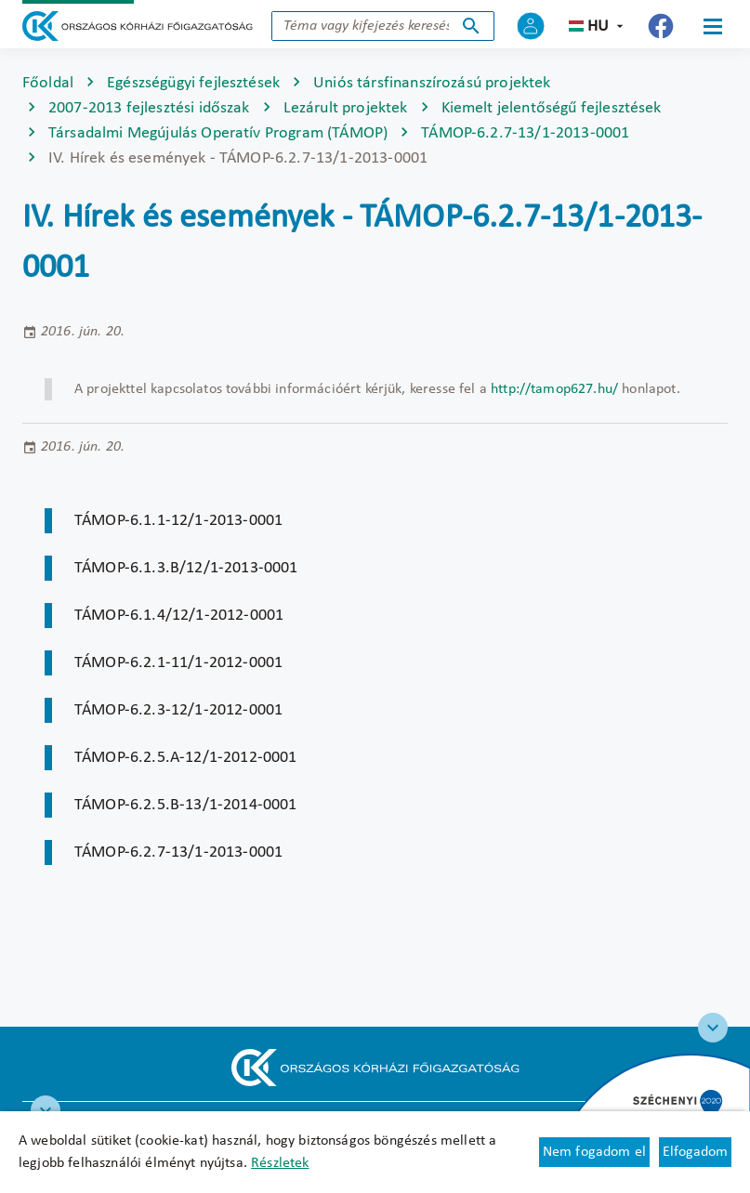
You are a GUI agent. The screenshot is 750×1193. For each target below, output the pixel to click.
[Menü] (713, 26)
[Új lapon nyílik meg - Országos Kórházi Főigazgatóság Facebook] (661, 26)
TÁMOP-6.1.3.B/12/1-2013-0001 (185, 568)
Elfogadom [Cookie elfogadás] (695, 1152)
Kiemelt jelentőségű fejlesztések (551, 108)
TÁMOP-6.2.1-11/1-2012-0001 (178, 663)
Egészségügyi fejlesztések (193, 83)
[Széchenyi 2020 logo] (713, 1027)
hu (598, 26)
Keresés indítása (471, 26)
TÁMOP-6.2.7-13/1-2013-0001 (525, 133)
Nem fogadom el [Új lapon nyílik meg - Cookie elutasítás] (594, 1152)
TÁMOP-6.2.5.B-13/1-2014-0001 (185, 805)
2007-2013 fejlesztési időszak (149, 108)
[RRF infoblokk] (45, 1110)
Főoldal (47, 83)
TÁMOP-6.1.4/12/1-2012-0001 (178, 615)
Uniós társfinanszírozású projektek (431, 83)
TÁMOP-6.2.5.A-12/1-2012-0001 (185, 758)
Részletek (280, 1163)
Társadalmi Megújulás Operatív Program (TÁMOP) (218, 133)
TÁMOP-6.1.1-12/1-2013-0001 (178, 521)
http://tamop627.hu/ (554, 389)
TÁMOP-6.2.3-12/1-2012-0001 (178, 710)
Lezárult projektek (345, 108)
